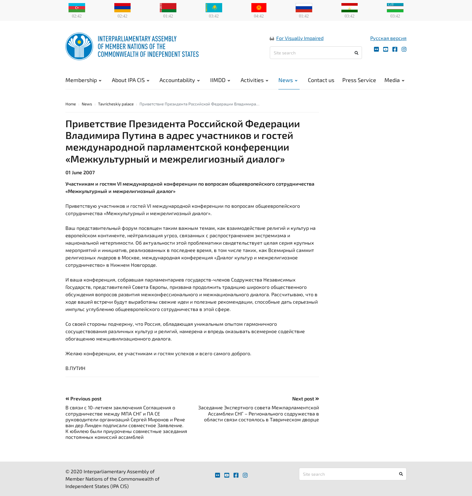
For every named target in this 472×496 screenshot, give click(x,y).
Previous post (83, 398)
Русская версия (388, 38)
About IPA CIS (130, 80)
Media (394, 80)
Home (70, 103)
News (287, 80)
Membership (83, 80)
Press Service (359, 80)
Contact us (321, 80)
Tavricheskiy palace (116, 103)
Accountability (179, 80)
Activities (254, 80)
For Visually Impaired (300, 38)
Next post (305, 398)
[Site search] (316, 52)
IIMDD (220, 80)
